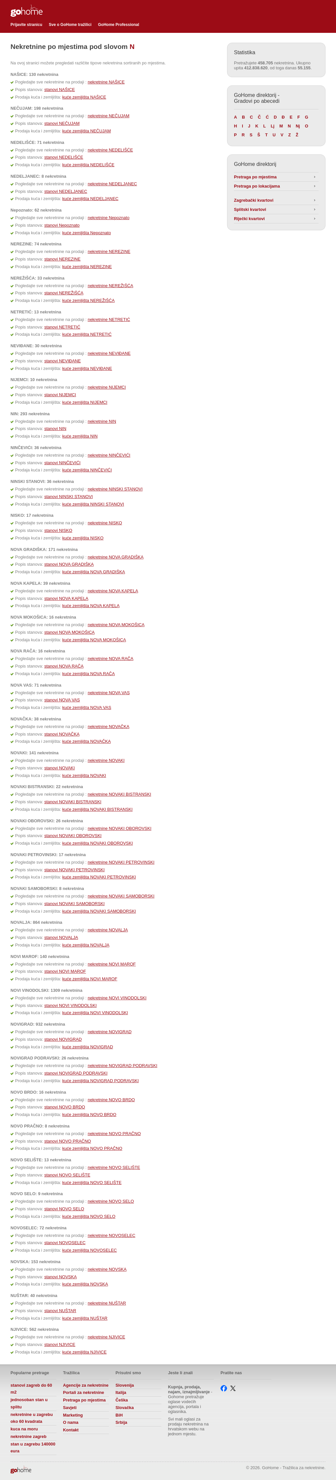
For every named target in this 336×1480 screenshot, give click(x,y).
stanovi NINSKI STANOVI (68, 496)
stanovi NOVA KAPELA (66, 598)
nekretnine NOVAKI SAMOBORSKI (121, 896)
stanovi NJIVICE (59, 1344)
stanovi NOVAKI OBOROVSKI (73, 835)
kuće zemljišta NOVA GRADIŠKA (93, 571)
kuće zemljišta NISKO (83, 537)
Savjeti (69, 1407)
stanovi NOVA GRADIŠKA (69, 564)
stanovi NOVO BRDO (64, 1106)
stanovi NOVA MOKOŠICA (69, 632)
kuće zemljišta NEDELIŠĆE (88, 164)
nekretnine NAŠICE (106, 82)
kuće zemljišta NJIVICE (84, 1352)
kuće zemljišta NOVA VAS (86, 707)
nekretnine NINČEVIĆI (109, 455)
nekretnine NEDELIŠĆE (110, 150)
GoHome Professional (118, 24)
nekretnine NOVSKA (107, 1269)
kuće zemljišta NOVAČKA (86, 741)
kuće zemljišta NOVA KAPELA (91, 605)
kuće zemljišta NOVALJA (86, 945)
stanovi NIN (55, 428)
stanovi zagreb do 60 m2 (31, 1389)
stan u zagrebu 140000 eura (32, 1448)
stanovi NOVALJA (61, 937)
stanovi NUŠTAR (60, 1310)
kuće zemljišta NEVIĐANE (87, 368)
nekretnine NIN (102, 421)
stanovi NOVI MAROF (65, 971)
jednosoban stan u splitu (29, 1403)
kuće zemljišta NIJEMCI (84, 402)
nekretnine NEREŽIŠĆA (110, 285)
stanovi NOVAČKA (61, 734)
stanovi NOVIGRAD (63, 1039)
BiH (119, 1415)
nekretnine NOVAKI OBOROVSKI (119, 828)
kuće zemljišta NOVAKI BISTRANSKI (97, 809)
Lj (272, 126)
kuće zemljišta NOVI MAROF (89, 978)
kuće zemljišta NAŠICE (84, 97)
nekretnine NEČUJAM (108, 115)
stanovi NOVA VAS (62, 699)
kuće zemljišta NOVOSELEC (89, 1250)
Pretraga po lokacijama (257, 186)
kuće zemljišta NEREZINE (87, 266)
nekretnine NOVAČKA (108, 726)
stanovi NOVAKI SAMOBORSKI (74, 903)
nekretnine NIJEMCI (107, 387)
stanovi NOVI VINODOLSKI (70, 1005)
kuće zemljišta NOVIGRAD (87, 1046)
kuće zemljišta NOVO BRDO (89, 1114)
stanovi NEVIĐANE (62, 360)
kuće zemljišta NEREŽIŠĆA (88, 300)
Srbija (121, 1422)
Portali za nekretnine (83, 1392)
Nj (298, 126)
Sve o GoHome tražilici (70, 24)
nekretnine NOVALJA (108, 929)
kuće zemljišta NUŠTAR (85, 1318)
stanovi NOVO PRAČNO (67, 1141)
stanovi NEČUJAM (62, 123)
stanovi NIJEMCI (60, 394)
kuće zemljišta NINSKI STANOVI (93, 504)
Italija (121, 1392)
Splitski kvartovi (250, 209)
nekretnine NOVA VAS (109, 692)
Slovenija (125, 1385)
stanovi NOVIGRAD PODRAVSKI (76, 1073)
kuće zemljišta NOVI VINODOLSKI (95, 1012)
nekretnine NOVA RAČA (110, 658)
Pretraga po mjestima (255, 176)
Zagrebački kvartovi (253, 200)
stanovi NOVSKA (60, 1276)
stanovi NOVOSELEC (65, 1242)
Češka (122, 1400)
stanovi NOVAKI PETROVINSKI (74, 869)
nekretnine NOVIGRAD (110, 1031)
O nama (70, 1422)
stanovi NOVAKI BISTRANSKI (72, 801)
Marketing (73, 1415)
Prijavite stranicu (26, 24)
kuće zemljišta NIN (80, 436)
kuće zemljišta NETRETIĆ (87, 334)
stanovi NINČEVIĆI (62, 462)
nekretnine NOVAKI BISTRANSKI (119, 794)
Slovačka (125, 1407)
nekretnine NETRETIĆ (109, 319)
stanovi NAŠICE (59, 89)
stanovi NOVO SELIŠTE (67, 1175)
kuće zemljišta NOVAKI (84, 775)
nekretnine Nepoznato (108, 217)
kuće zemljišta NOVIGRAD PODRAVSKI (100, 1080)
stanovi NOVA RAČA (64, 666)
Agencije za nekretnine (86, 1385)
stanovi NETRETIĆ (62, 327)
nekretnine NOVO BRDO (111, 1099)
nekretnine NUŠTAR (107, 1303)
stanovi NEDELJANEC (65, 191)
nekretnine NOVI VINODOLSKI (117, 997)
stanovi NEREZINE (62, 259)
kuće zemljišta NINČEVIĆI (87, 469)
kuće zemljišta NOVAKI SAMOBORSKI (99, 911)
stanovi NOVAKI (59, 767)
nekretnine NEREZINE (109, 251)
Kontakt (71, 1429)
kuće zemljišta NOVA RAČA (88, 673)
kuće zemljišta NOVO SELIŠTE (92, 1182)
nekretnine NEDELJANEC (112, 183)
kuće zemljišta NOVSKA (85, 1284)
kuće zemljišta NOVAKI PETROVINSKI (99, 877)
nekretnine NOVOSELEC (111, 1235)
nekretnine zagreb (28, 1436)
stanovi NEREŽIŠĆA (63, 292)
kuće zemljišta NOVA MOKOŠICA (94, 639)
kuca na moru (24, 1428)
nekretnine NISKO (105, 522)
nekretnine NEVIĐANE (109, 353)
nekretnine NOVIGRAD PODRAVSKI (122, 1065)
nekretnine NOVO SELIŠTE (114, 1167)
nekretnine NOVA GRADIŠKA (115, 557)
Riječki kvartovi (249, 218)
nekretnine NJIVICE (106, 1336)
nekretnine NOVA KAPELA (113, 590)
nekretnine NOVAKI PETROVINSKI (121, 862)
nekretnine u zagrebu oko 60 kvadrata (31, 1418)
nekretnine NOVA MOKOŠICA (116, 624)
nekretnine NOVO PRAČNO (114, 1133)
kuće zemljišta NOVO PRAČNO (92, 1148)
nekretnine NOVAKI (106, 760)
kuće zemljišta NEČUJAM (86, 130)
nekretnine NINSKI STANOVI (115, 489)
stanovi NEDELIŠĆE (63, 157)
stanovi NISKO (58, 530)
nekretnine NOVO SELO (111, 1201)
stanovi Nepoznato (62, 225)
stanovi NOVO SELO (64, 1208)
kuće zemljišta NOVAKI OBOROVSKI (97, 843)
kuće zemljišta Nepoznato (86, 232)
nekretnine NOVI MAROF (112, 964)
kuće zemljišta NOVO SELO (89, 1216)
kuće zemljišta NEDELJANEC (90, 198)
